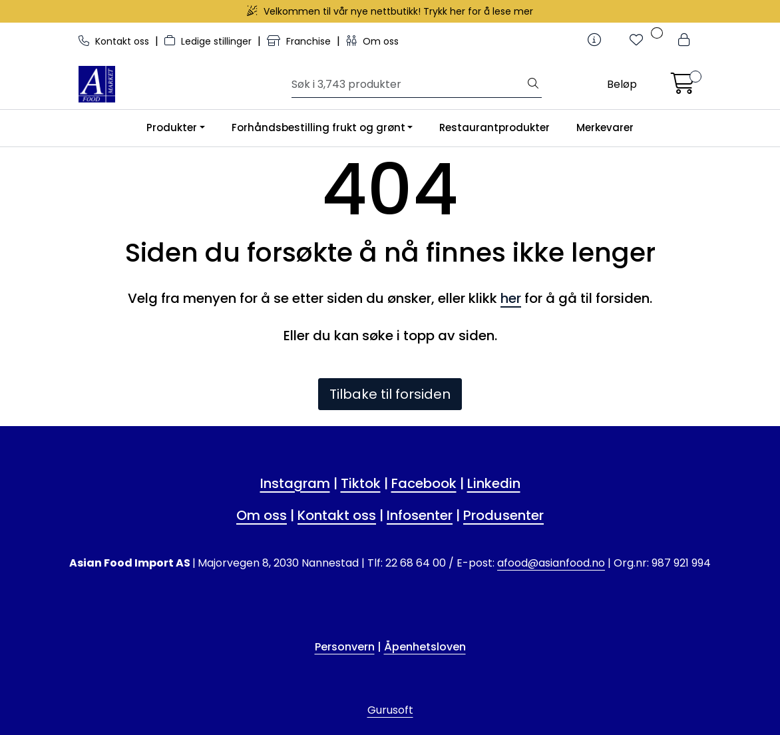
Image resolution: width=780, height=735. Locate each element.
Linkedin (493, 483)
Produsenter (503, 515)
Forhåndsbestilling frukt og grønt (318, 127)
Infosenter (420, 515)
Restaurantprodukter (494, 127)
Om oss (372, 41)
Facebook (424, 483)
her (510, 298)
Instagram (295, 483)
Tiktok (361, 483)
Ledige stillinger (209, 41)
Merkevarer (605, 127)
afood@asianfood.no (551, 563)
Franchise (300, 41)
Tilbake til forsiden (390, 394)
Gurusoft (390, 710)
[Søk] (408, 84)
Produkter (171, 127)
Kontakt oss (115, 41)
